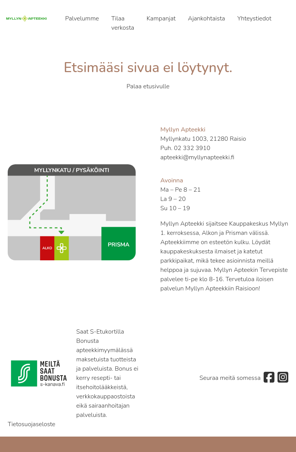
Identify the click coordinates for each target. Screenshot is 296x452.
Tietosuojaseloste (32, 424)
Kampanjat (160, 18)
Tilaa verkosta (123, 23)
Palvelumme (82, 18)
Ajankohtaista (206, 18)
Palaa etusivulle (148, 86)
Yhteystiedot (254, 18)
